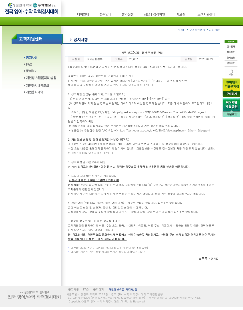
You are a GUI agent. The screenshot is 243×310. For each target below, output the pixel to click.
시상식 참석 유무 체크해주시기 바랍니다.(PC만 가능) (112, 251)
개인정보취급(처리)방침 (40, 79)
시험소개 (83, 14)
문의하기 (40, 72)
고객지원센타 (207, 14)
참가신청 (128, 14)
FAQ (40, 65)
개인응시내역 (40, 92)
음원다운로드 (231, 107)
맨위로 (231, 71)
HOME (181, 30)
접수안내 (231, 46)
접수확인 (231, 51)
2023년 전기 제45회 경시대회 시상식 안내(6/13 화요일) (114, 247)
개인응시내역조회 (40, 85)
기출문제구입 (231, 86)
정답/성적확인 (155, 14)
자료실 (182, 14)
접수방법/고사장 (105, 14)
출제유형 (231, 57)
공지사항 (40, 59)
